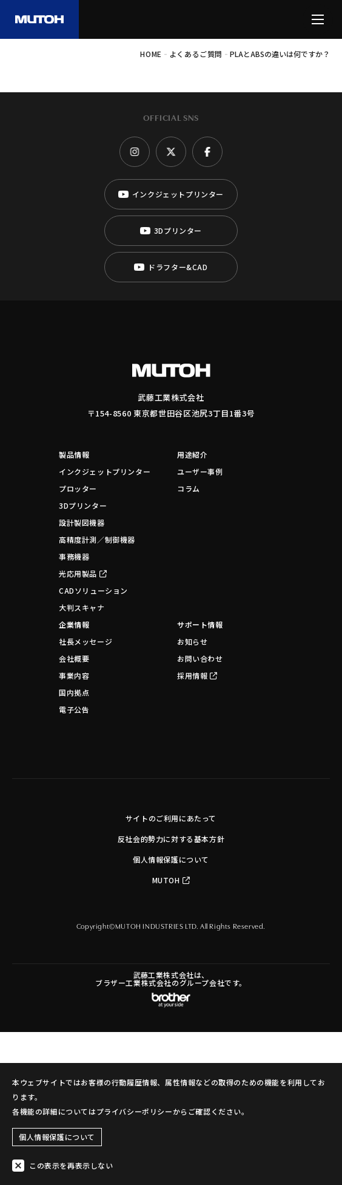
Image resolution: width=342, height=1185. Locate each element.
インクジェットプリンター (104, 471)
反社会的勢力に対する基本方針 (171, 839)
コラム (188, 488)
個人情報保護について (171, 859)
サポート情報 (200, 624)
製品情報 (74, 454)
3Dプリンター (83, 505)
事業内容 (74, 675)
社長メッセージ (85, 641)
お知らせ (192, 641)
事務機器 (74, 556)
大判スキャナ (82, 607)
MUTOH (171, 880)
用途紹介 (192, 454)
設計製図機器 (82, 522)
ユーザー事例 (200, 471)
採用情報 (197, 675)
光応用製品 (83, 573)
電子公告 (74, 709)
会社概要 (74, 658)
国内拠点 (74, 692)
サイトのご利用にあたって (171, 818)
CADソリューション (93, 590)
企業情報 (74, 624)
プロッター (78, 488)
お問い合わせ (200, 658)
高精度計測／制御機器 (97, 539)
